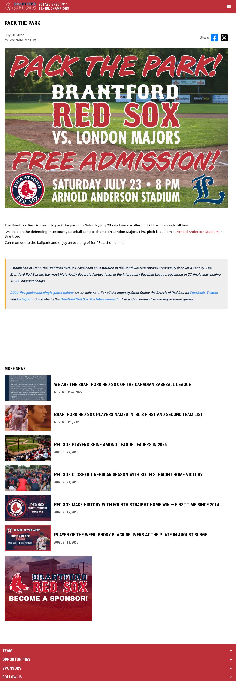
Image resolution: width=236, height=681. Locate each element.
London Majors (125, 231)
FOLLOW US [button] (12, 677)
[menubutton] (228, 6)
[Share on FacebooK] (214, 37)
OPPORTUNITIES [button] (16, 659)
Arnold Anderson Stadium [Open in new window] (198, 231)
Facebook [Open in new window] (197, 293)
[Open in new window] (25, 299)
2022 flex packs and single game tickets (41, 293)
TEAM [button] (7, 651)
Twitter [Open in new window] (211, 293)
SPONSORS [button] (11, 668)
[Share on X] (224, 37)
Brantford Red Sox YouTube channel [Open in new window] (88, 299)
